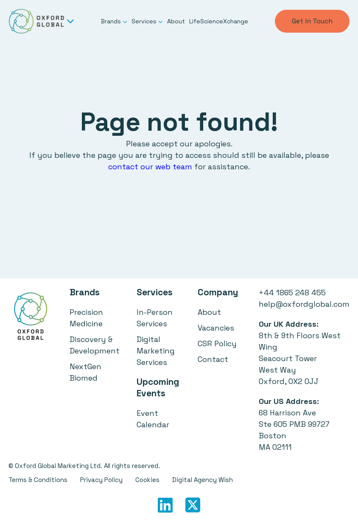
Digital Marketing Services (156, 350)
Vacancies (216, 328)
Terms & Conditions (37, 480)
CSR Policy (217, 343)
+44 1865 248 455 (292, 292)
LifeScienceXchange (218, 21)
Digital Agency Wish (202, 480)
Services (147, 21)
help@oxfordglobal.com (304, 304)
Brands (114, 21)
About (176, 21)
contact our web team (150, 166)
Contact (213, 359)
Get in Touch (312, 21)
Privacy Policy (101, 480)
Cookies (147, 480)
